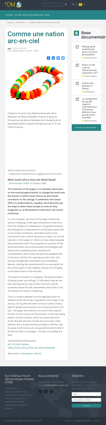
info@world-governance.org (55, 385)
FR (80, 4)
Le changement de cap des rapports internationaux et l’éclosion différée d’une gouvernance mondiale (89, 108)
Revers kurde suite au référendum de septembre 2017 (90, 69)
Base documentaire (33, 15)
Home (10, 22)
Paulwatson (27, 353)
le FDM (18, 15)
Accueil (9, 15)
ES (84, 4)
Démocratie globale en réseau (87, 86)
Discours (20, 22)
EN (77, 4)
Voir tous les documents (85, 127)
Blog (47, 15)
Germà (37, 353)
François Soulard (90, 58)
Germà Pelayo (89, 92)
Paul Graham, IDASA (19, 183)
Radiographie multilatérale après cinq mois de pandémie (89, 50)
